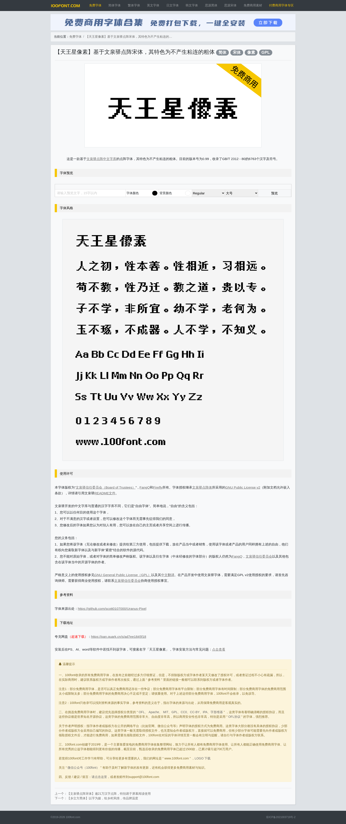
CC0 (184, 712)
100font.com (73, 817)
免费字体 (95, 5)
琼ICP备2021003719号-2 (280, 817)
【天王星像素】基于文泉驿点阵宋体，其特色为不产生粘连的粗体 (130, 36)
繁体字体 (134, 5)
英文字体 (153, 5)
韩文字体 (192, 5)
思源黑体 (211, 5)
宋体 (237, 52)
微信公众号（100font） (84, 767)
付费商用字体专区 (281, 5)
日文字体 (172, 5)
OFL (142, 712)
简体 (222, 52)
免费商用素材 (253, 5)
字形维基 (217, 712)
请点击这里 (99, 777)
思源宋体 (230, 5)
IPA (205, 712)
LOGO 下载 (203, 758)
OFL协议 (234, 716)
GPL (265, 52)
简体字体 (114, 5)
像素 (251, 52)
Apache (154, 712)
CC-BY (195, 712)
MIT (165, 712)
